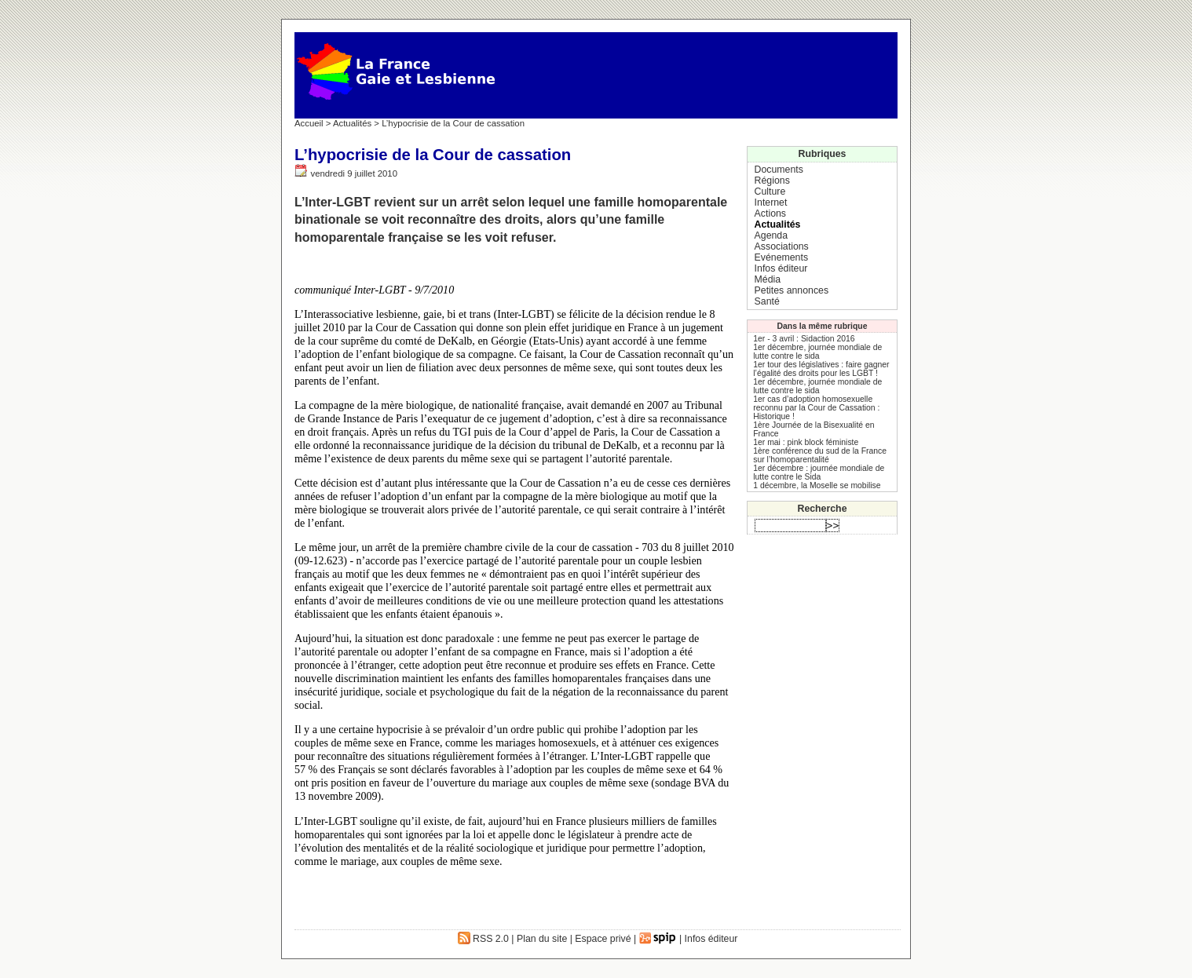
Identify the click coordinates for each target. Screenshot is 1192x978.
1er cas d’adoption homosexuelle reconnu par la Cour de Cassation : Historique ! (816, 408)
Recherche (822, 508)
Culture (770, 191)
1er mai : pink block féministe (805, 442)
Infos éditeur (781, 268)
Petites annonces (791, 290)
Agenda (771, 235)
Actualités (352, 123)
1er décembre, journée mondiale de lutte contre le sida (817, 351)
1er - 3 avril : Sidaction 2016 (803, 338)
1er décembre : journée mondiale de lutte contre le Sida (818, 472)
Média (768, 279)
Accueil (309, 123)
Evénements (781, 257)
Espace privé (603, 938)
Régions (772, 180)
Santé (767, 301)
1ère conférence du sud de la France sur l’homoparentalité (820, 455)
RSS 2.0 (483, 938)
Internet (771, 202)
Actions (770, 213)
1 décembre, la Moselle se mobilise (816, 485)
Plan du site (542, 938)
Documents (779, 169)
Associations (782, 246)
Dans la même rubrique (822, 326)
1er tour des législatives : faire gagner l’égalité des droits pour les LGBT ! (821, 369)
